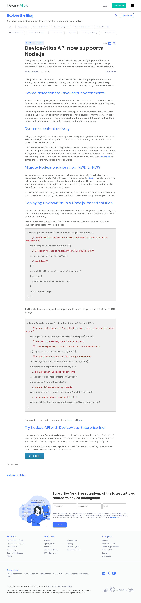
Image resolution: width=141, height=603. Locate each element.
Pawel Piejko (31, 71)
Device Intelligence (14, 574)
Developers (84, 574)
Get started (119, 5)
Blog (27, 43)
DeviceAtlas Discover (15, 553)
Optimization (49, 544)
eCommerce (72, 541)
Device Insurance (74, 550)
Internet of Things (51, 550)
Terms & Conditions (54, 586)
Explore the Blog (20, 15)
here (70, 420)
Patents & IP (107, 550)
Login (105, 6)
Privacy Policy (114, 517)
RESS (91, 178)
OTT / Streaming (50, 553)
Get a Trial (34, 455)
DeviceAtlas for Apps (15, 544)
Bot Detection (45, 574)
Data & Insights (72, 574)
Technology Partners (110, 547)
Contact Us (106, 556)
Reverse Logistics (73, 547)
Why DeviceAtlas (108, 544)
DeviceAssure (12, 547)
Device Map (11, 550)
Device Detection (36, 43)
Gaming (70, 544)
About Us (105, 541)
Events (104, 553)
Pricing (9, 556)
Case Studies (58, 574)
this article (105, 156)
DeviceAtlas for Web (15, 541)
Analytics (47, 547)
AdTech (47, 541)
